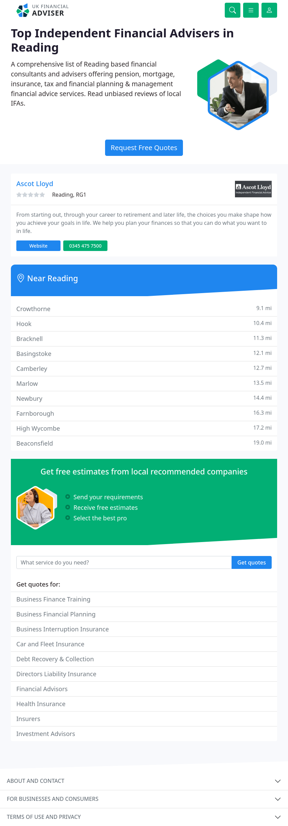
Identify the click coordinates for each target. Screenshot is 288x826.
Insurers (28, 719)
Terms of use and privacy (44, 817)
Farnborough (144, 413)
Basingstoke (144, 353)
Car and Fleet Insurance (50, 644)
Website (38, 246)
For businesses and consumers (52, 799)
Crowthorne (144, 308)
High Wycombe (144, 428)
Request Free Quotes (144, 147)
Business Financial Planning (56, 614)
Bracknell (144, 338)
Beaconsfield (144, 443)
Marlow (144, 383)
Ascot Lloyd (34, 183)
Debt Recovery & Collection (55, 659)
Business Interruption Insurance (62, 629)
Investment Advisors (45, 734)
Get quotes (251, 562)
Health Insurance (41, 704)
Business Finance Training (53, 599)
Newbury (144, 398)
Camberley (144, 368)
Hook (144, 323)
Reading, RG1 (69, 194)
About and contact (35, 781)
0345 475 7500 (85, 246)
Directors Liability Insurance (56, 674)
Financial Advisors (42, 689)
